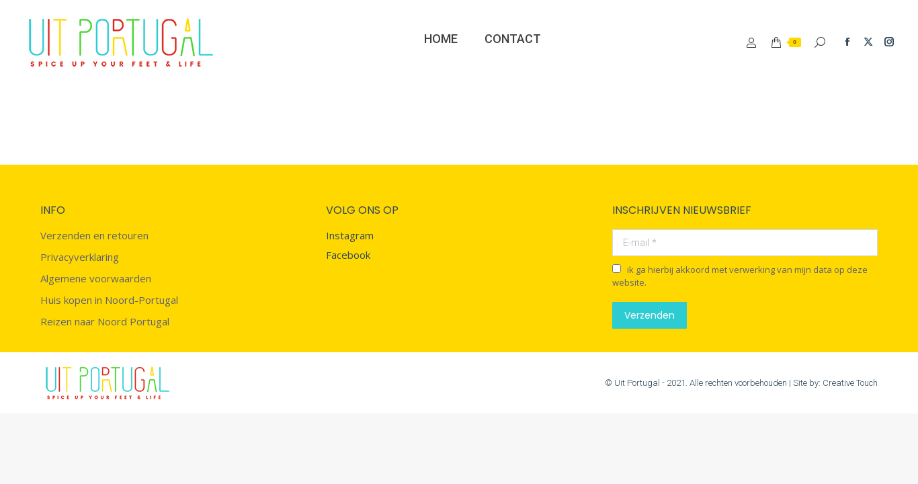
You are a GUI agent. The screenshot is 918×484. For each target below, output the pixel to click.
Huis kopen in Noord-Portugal (109, 300)
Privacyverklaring (79, 257)
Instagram (350, 235)
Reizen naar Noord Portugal (104, 321)
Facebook (348, 254)
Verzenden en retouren (94, 235)
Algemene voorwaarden (95, 278)
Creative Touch (850, 383)
